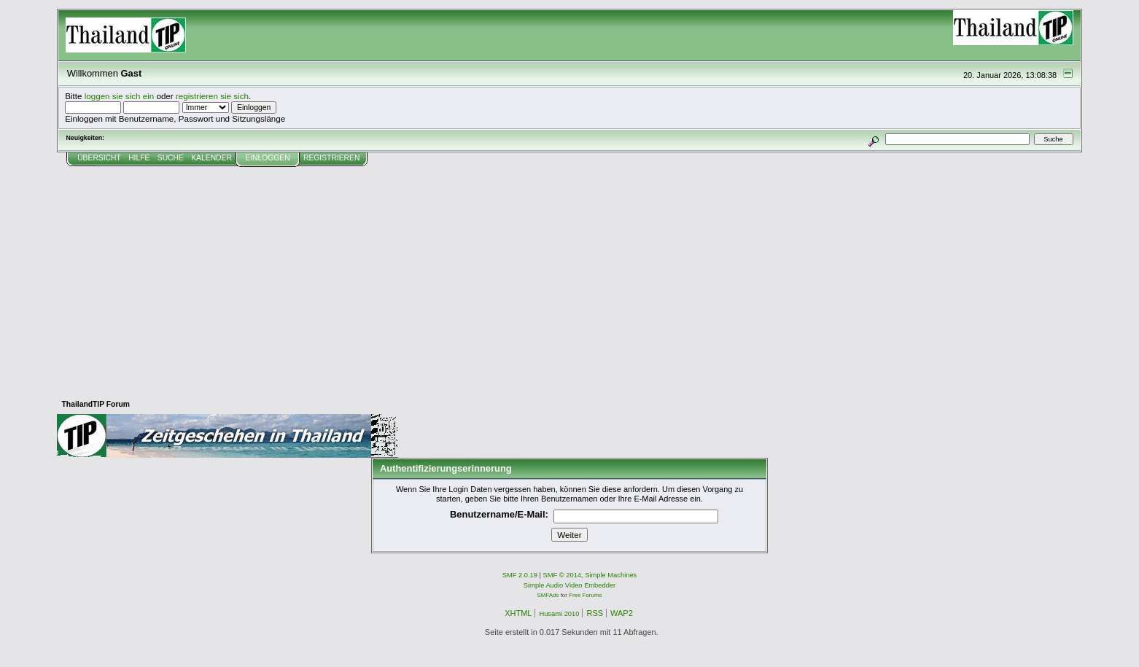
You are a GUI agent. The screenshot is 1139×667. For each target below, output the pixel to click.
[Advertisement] (569, 276)
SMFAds (548, 595)
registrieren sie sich (212, 96)
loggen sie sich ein (120, 96)
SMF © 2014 (562, 575)
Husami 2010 (559, 613)
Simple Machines (611, 575)
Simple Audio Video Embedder (569, 585)
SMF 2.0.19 (519, 575)
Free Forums (585, 595)
